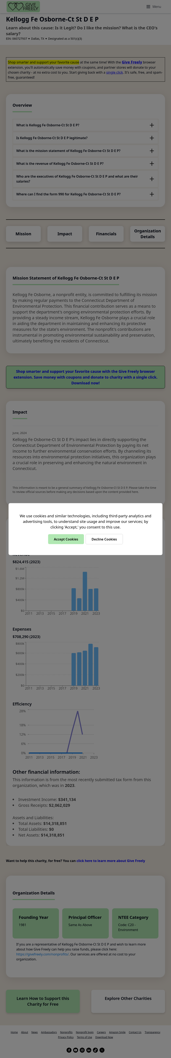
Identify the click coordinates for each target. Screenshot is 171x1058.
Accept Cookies (66, 539)
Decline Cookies (104, 539)
